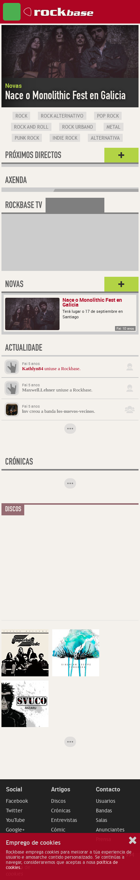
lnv (25, 411)
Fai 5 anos (31, 363)
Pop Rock (108, 116)
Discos (58, 801)
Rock (21, 116)
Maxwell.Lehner (38, 390)
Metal (114, 127)
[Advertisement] (56, 565)
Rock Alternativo (62, 116)
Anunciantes (110, 829)
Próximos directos (33, 156)
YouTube (15, 820)
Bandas (104, 810)
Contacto (108, 789)
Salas (101, 820)
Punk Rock (27, 138)
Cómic (58, 829)
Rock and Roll (31, 127)
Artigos (60, 789)
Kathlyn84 (32, 368)
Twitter (14, 810)
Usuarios (105, 801)
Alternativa (105, 138)
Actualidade (23, 348)
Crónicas (61, 810)
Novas (14, 285)
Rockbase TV (23, 206)
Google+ (15, 829)
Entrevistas (64, 820)
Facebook (17, 801)
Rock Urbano (77, 127)
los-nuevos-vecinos (75, 411)
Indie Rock (65, 138)
